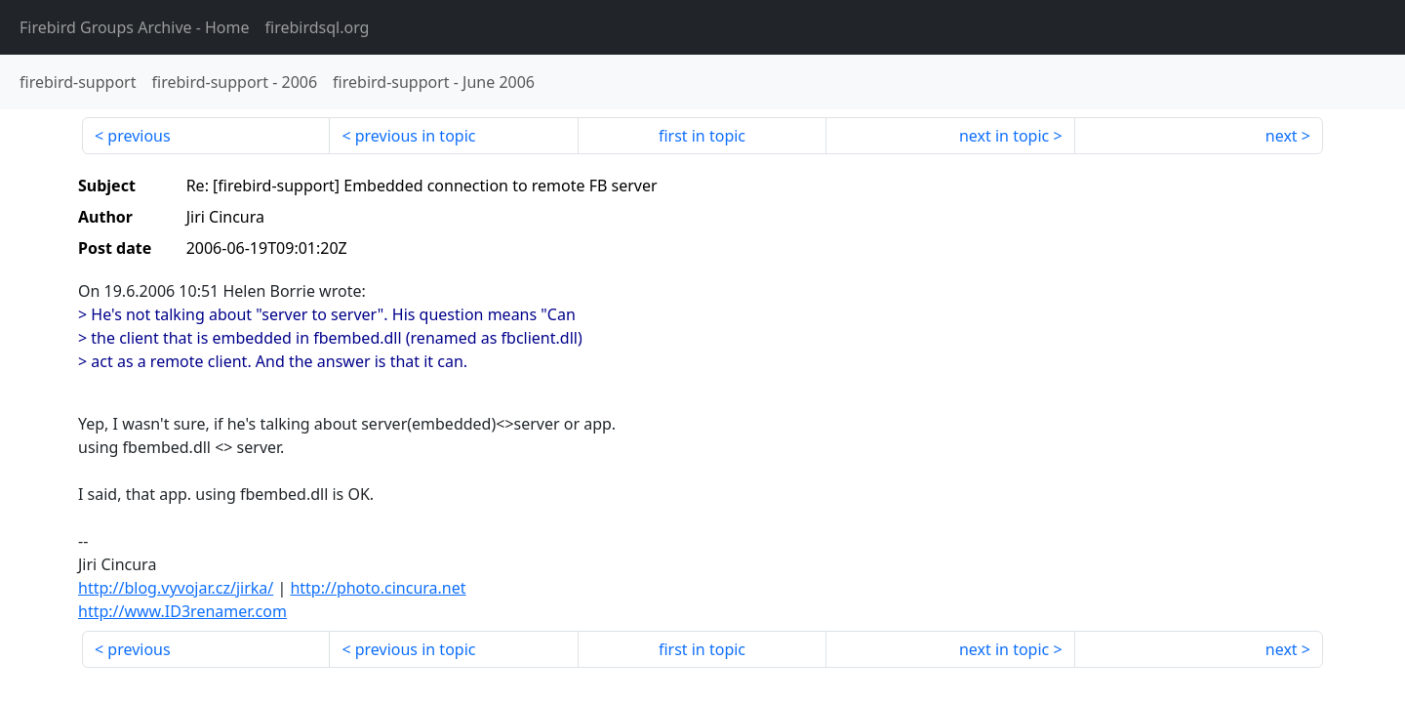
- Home (135, 27)
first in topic (702, 135)
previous (138, 135)
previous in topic (415, 135)
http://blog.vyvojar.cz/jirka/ (175, 588)
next (1281, 135)
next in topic (1004, 135)
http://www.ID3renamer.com (182, 611)
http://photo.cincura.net (377, 588)
